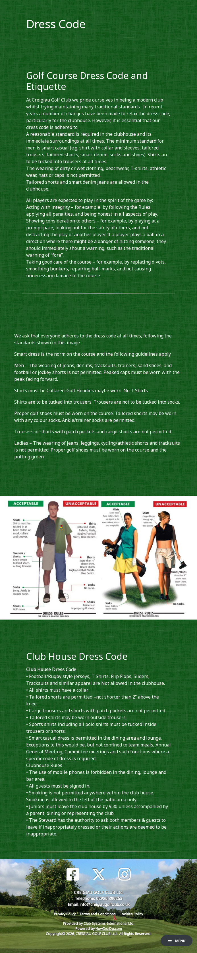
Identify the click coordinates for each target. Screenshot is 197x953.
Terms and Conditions (97, 914)
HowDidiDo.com (109, 928)
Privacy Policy (65, 914)
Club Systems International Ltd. (109, 923)
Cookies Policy (131, 914)
